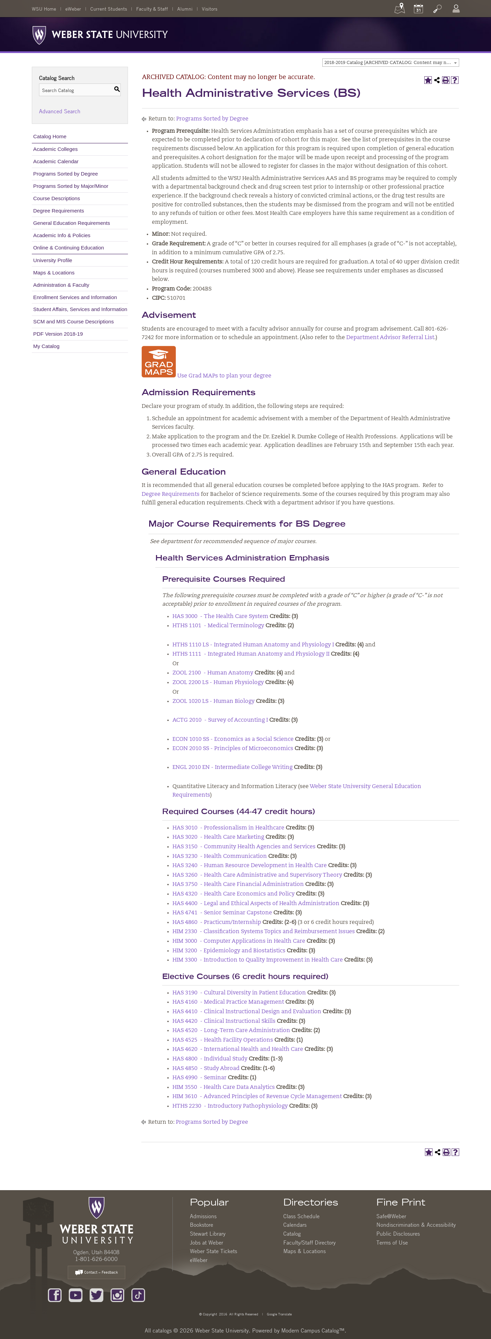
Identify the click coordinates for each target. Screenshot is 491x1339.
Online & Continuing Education (68, 247)
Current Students (108, 8)
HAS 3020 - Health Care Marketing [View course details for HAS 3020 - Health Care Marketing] (218, 837)
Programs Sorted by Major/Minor (70, 186)
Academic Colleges (55, 149)
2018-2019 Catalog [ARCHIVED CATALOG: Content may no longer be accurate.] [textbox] (391, 63)
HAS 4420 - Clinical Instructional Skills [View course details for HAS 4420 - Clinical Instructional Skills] (223, 1021)
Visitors (209, 8)
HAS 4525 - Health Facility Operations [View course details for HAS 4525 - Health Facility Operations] (222, 1040)
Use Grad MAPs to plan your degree (206, 376)
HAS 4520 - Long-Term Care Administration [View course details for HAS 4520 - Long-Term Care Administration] (231, 1030)
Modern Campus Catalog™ (313, 1330)
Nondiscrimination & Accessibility (416, 1224)
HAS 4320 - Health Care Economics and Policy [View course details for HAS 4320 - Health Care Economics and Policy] (233, 894)
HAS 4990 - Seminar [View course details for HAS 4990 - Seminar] (199, 1078)
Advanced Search (59, 111)
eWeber (73, 8)
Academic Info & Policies (61, 235)
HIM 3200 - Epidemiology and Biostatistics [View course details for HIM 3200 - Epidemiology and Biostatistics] (228, 951)
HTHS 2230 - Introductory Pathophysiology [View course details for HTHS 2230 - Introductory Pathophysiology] (230, 1106)
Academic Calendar (56, 161)
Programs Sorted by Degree (65, 174)
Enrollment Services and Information (75, 297)
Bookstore (201, 1224)
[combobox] (390, 63)
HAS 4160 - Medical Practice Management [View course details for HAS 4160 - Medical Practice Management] (228, 1002)
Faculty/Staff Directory (309, 1242)
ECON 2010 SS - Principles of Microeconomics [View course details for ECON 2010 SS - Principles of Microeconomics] (232, 748)
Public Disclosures (398, 1233)
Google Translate (279, 1314)
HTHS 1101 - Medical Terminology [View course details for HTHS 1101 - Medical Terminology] (218, 626)
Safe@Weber (391, 1216)
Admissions (203, 1216)
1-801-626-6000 (96, 1259)
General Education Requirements (71, 223)
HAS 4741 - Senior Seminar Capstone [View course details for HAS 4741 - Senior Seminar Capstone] (222, 913)
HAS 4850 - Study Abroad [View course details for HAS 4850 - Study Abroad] (206, 1068)
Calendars (295, 1224)
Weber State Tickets (213, 1251)
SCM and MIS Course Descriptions (73, 321)
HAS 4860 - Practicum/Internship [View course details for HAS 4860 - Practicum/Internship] (216, 922)
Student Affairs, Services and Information (80, 309)
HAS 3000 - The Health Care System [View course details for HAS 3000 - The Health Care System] (220, 616)
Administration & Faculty (61, 285)
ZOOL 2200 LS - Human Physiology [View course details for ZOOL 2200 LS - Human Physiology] (218, 682)
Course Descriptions (56, 198)
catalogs (162, 1330)
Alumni (185, 8)
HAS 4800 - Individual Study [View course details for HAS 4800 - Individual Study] (209, 1059)
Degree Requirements (58, 211)
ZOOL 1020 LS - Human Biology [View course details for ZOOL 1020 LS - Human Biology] (213, 701)
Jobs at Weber (206, 1242)
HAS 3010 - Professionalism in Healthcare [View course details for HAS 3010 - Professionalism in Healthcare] (228, 828)
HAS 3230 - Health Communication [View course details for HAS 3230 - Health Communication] (219, 856)
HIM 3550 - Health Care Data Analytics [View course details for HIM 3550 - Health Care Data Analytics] (223, 1087)
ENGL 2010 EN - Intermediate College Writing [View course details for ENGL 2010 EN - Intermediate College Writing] (232, 767)
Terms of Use (392, 1242)
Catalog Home (49, 136)
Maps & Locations (54, 272)
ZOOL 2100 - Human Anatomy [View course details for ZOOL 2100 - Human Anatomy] (212, 673)
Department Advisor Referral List (390, 337)
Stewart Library (207, 1233)
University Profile (52, 260)
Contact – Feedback (96, 1273)
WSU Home (44, 8)
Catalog (292, 1233)
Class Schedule (301, 1216)
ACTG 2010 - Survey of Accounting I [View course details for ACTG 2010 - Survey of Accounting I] (220, 720)
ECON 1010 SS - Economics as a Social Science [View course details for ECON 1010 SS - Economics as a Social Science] (233, 739)
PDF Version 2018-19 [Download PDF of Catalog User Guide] (58, 334)
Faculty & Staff (152, 8)
